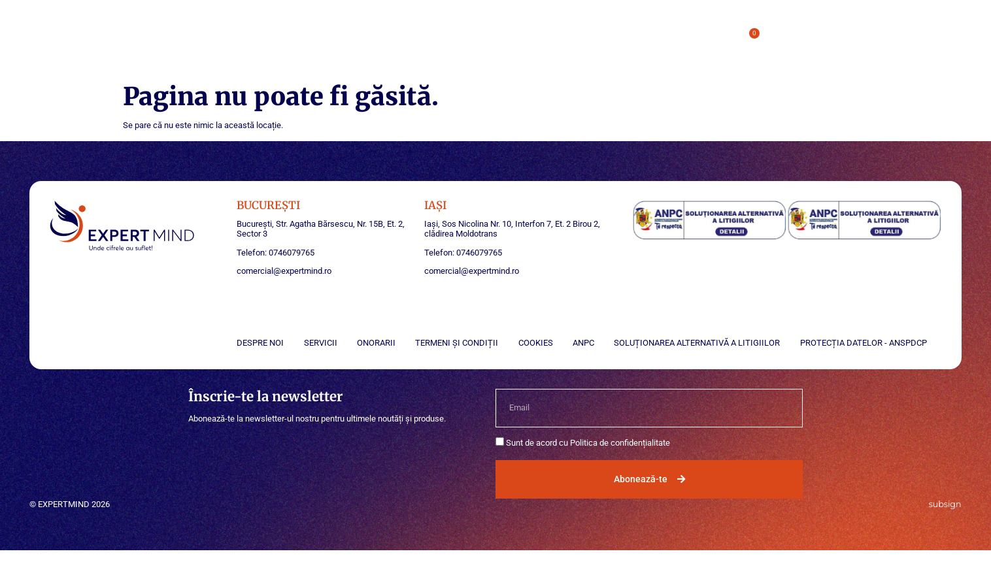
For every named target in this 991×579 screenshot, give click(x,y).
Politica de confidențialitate (620, 443)
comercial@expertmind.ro (284, 271)
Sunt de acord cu (588, 443)
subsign (945, 504)
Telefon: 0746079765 (275, 252)
